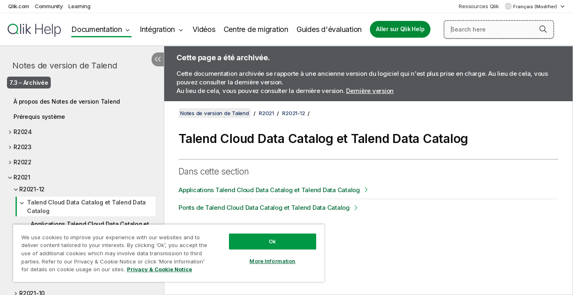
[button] (543, 29)
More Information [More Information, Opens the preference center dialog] (272, 261)
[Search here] (498, 29)
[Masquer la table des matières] (158, 59)
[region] (168, 253)
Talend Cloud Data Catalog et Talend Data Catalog (86, 206)
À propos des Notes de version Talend (67, 101)
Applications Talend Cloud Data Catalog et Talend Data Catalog (269, 190)
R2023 (23, 146)
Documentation (96, 29)
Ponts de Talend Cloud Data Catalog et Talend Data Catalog (264, 207)
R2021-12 (32, 189)
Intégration (157, 29)
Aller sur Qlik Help (400, 29)
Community (49, 6)
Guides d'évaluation (329, 29)
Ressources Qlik (478, 6)
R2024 (23, 131)
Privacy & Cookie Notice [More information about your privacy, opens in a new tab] (159, 269)
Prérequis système (39, 116)
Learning (79, 6)
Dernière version (370, 91)
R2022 (23, 162)
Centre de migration (256, 29)
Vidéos (204, 29)
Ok (272, 241)
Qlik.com (18, 6)
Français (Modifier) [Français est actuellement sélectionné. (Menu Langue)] (535, 6)
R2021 (22, 177)
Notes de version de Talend (64, 65)
